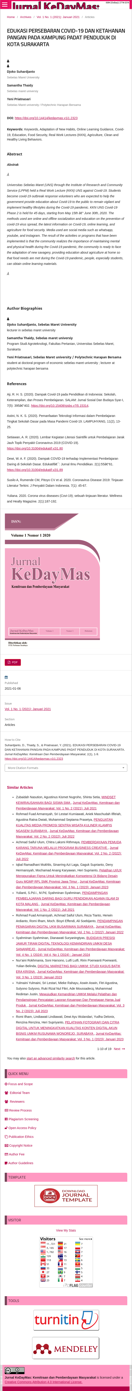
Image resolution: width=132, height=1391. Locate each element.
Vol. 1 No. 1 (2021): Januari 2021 (58, 17)
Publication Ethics (19, 1137)
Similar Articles (20, 787)
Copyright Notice (19, 1145)
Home (11, 17)
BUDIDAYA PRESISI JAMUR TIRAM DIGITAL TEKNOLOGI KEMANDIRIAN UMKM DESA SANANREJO (65, 943)
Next (117, 1049)
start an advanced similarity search (50, 1058)
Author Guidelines (19, 1163)
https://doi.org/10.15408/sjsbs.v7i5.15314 (59, 405)
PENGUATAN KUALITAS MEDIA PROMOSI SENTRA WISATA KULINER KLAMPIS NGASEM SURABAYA (64, 825)
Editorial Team (17, 1093)
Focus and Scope (19, 1084)
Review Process (18, 1110)
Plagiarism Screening (21, 1119)
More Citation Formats (23, 768)
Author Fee (14, 1154)
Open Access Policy (20, 1128)
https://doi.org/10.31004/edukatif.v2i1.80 (35, 448)
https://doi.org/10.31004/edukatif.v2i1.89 (35, 470)
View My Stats (66, 1230)
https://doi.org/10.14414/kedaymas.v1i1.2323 (46, 118)
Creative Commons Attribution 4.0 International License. (43, 1382)
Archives (25, 17)
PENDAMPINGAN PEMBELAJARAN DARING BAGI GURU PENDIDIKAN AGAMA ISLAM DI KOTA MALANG (67, 898)
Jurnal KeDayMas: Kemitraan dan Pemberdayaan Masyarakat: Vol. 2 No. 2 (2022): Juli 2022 (69, 853)
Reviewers (14, 1101)
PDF (14, 662)
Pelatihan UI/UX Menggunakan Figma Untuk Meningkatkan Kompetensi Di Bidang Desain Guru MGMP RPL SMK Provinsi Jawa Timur (69, 875)
